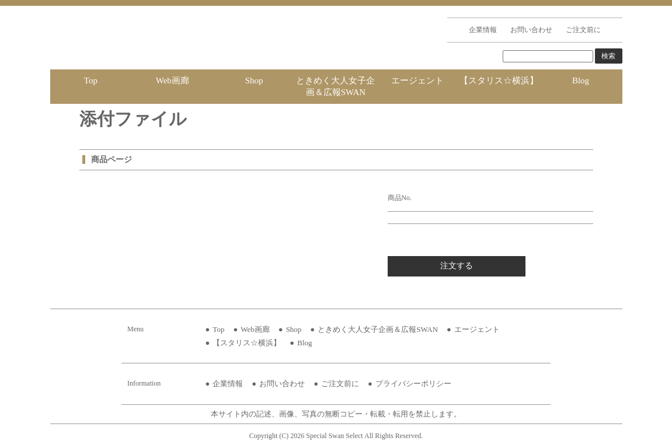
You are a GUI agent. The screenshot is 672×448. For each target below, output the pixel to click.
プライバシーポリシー (413, 383)
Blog (580, 80)
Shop (254, 80)
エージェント (417, 80)
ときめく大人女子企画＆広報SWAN (335, 86)
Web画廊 (172, 80)
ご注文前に (583, 30)
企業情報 (483, 30)
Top (91, 80)
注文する (456, 265)
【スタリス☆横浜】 (498, 80)
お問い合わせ (531, 30)
